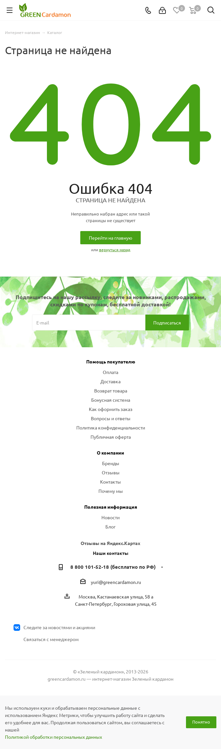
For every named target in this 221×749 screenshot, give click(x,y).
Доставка (110, 381)
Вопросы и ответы (110, 418)
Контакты (110, 482)
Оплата (110, 372)
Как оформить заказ (110, 409)
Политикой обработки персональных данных (53, 737)
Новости (110, 517)
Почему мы (110, 491)
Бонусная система (110, 400)
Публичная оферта (111, 437)
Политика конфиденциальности (110, 427)
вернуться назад (114, 249)
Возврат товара (110, 390)
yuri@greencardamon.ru (116, 582)
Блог (110, 526)
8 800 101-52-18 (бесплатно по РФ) (113, 566)
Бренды (110, 463)
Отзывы (111, 472)
